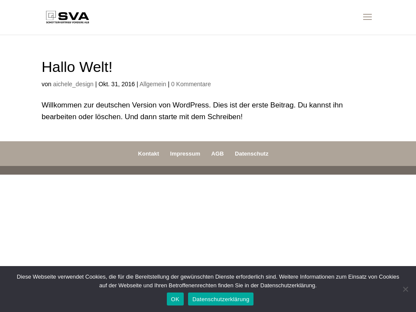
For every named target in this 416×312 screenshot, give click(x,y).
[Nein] (405, 289)
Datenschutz (251, 153)
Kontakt (148, 153)
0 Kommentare (191, 84)
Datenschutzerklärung (220, 299)
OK (175, 299)
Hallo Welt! (77, 66)
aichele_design (73, 84)
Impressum (185, 153)
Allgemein (153, 84)
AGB (217, 153)
